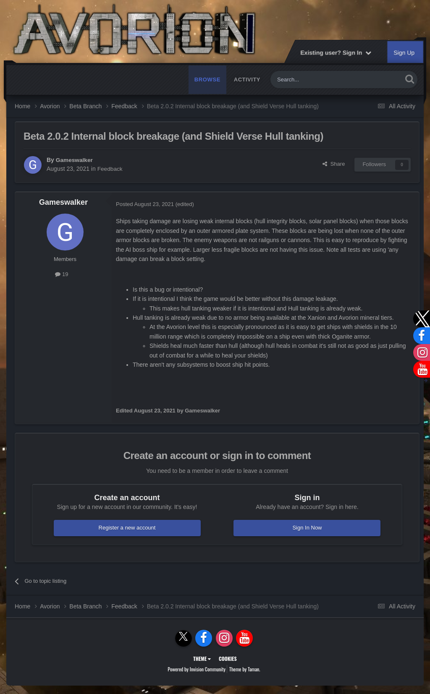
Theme (202, 658)
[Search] (316, 79)
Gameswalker (75, 160)
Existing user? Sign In (335, 52)
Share (333, 164)
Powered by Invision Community (196, 669)
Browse (207, 79)
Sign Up (404, 52)
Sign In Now (307, 527)
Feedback (110, 168)
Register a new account (127, 527)
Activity (247, 79)
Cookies (228, 658)
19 (61, 274)
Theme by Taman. (244, 669)
